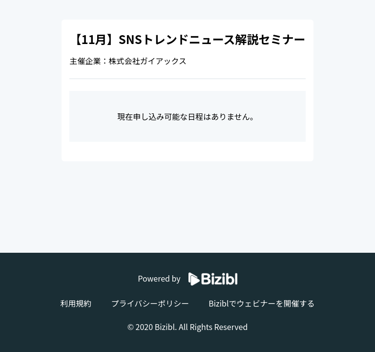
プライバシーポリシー (150, 303)
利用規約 (75, 303)
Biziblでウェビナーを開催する (261, 303)
